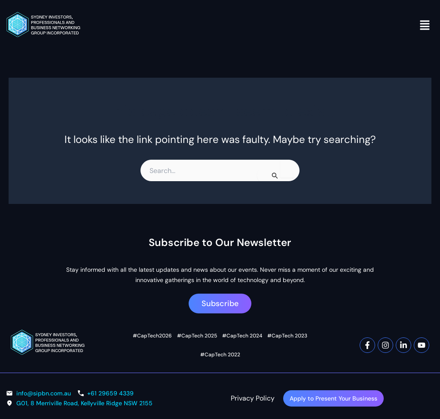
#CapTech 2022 (301, 343)
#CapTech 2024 (220, 343)
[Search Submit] (275, 175)
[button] (425, 24)
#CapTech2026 (139, 343)
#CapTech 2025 (179, 343)
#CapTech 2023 (260, 343)
